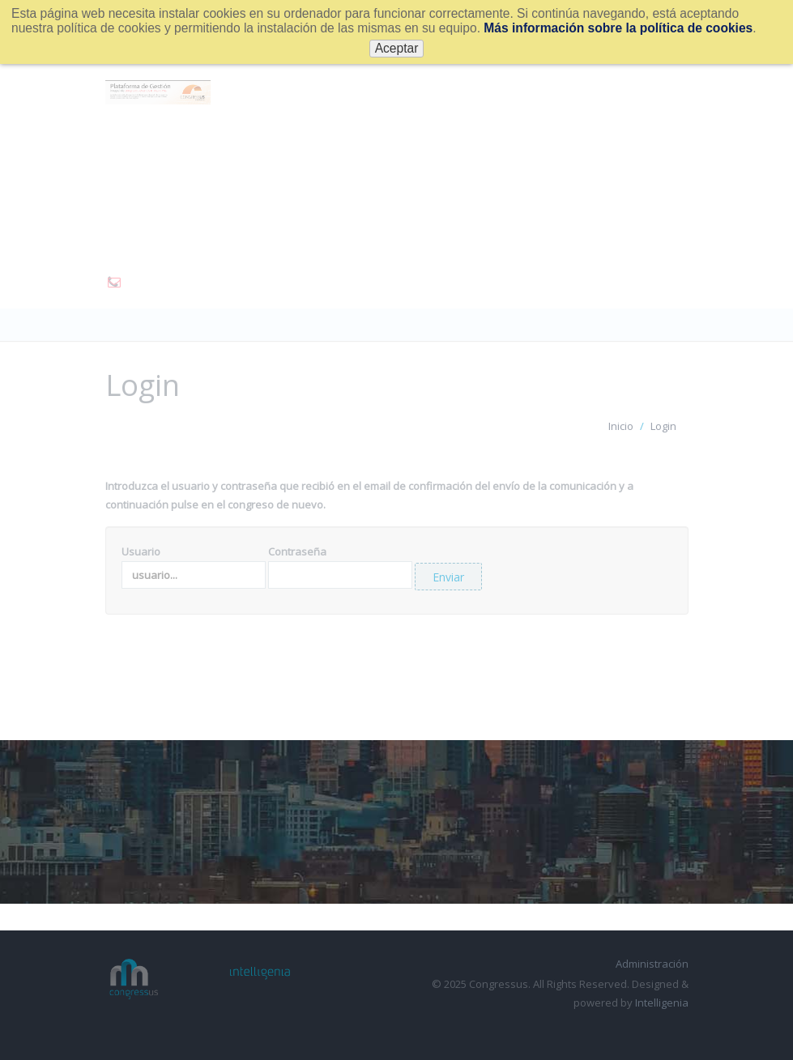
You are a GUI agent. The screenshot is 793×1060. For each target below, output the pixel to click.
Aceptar (397, 48)
